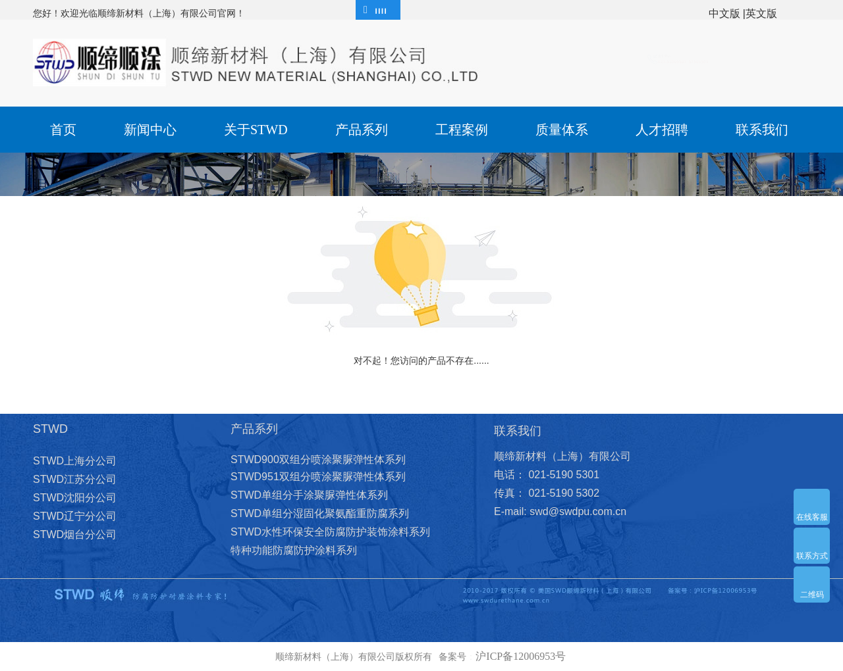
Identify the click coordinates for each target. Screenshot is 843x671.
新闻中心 (150, 129)
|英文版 (760, 13)
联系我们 (762, 129)
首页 (63, 129)
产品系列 (361, 129)
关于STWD (256, 129)
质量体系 (561, 129)
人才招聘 (662, 129)
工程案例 (461, 129)
